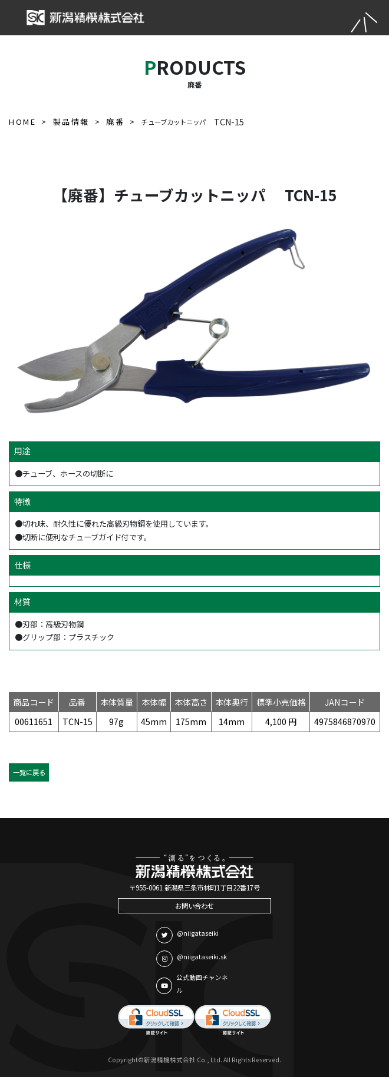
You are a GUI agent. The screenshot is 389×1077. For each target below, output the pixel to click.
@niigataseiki (187, 935)
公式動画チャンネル (192, 984)
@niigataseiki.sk (191, 958)
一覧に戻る (29, 772)
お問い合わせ (194, 905)
